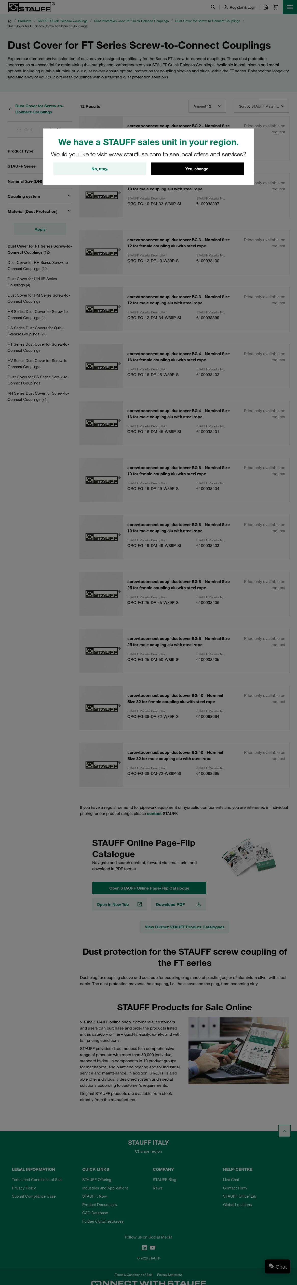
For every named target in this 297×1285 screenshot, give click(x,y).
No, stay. (99, 168)
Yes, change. (197, 168)
